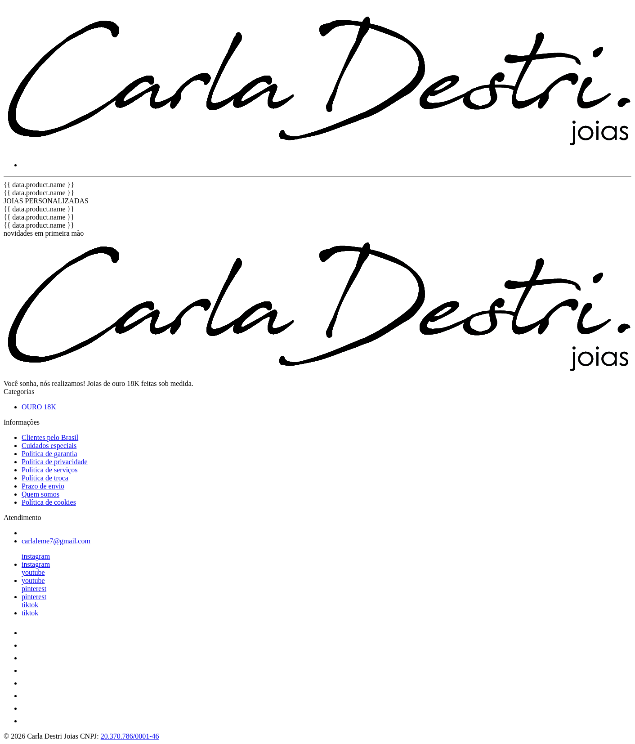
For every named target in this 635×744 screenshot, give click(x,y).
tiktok (30, 605)
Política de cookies (49, 502)
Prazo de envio (43, 486)
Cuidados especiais (49, 445)
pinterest (34, 588)
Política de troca (45, 478)
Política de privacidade (55, 462)
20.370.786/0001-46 (130, 736)
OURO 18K (39, 407)
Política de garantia (49, 453)
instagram (36, 556)
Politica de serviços (49, 470)
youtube (33, 572)
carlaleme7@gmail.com (56, 541)
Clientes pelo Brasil (50, 437)
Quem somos (40, 494)
